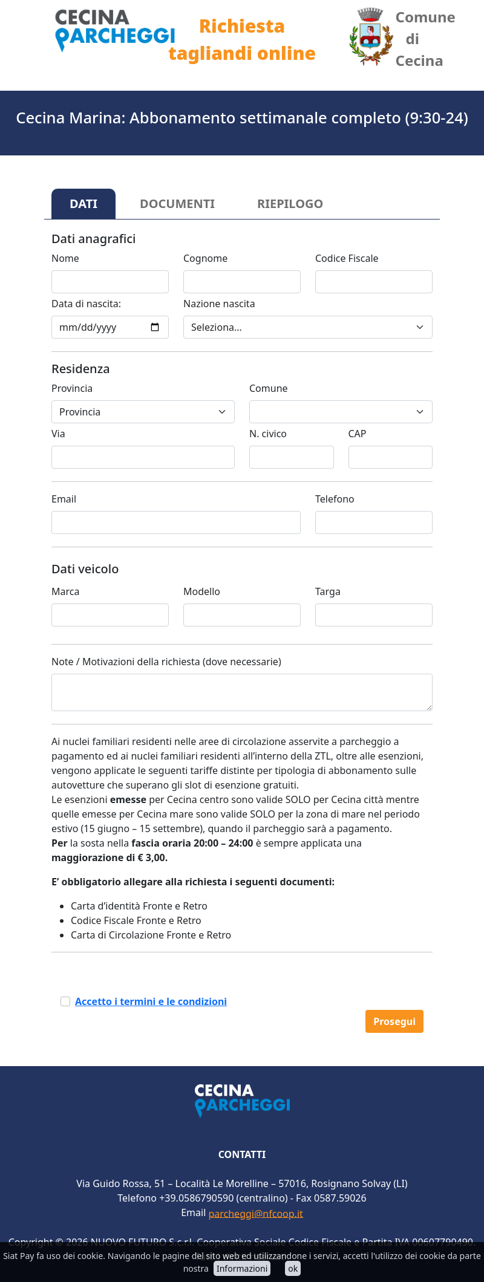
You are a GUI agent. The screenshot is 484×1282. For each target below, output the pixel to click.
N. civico (268, 433)
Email (63, 499)
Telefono (335, 499)
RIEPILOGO (290, 203)
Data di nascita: (86, 303)
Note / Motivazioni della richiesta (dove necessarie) (166, 661)
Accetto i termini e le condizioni (151, 1001)
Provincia (72, 388)
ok (293, 1268)
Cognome (205, 258)
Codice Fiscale (347, 258)
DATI (83, 203)
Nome (65, 258)
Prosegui (394, 1021)
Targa (328, 591)
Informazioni (242, 1268)
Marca (65, 591)
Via (58, 433)
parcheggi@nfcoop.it (255, 1213)
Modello (201, 591)
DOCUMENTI (177, 203)
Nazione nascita (219, 303)
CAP (357, 433)
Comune (268, 388)
